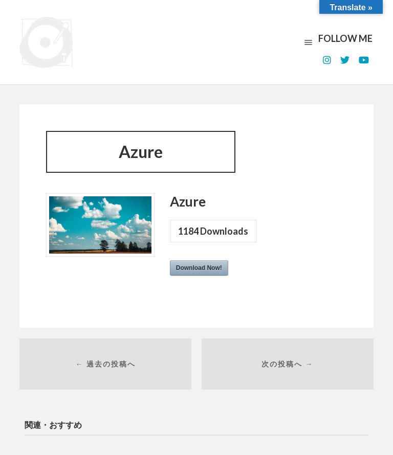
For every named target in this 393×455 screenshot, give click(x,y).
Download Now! (199, 267)
